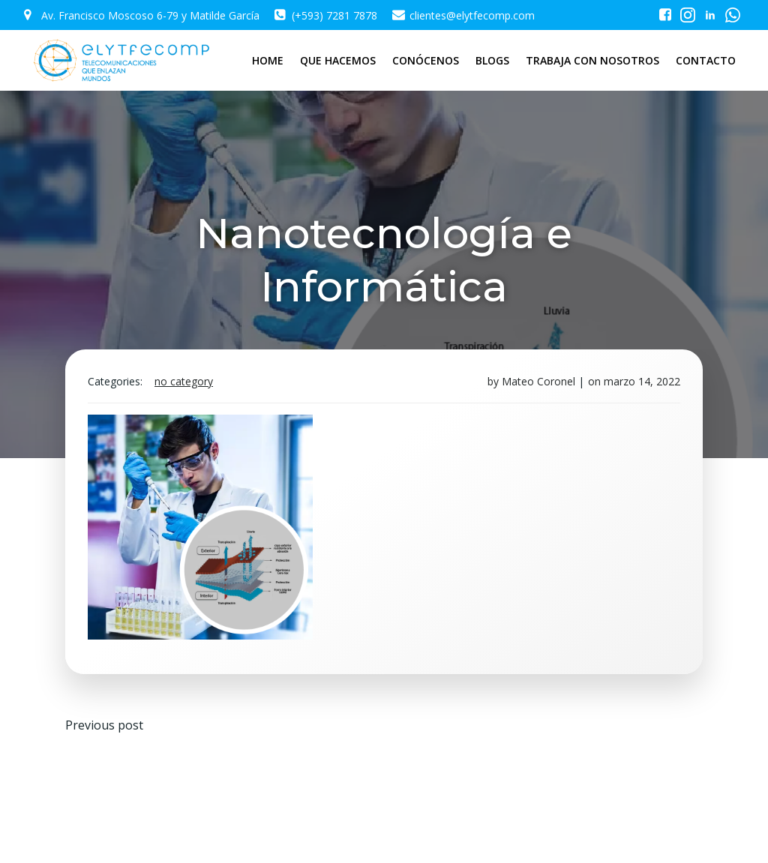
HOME (268, 60)
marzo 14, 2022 (642, 381)
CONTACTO (706, 60)
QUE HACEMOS (338, 60)
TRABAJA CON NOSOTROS (592, 60)
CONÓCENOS (425, 60)
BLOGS (492, 60)
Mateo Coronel (538, 381)
